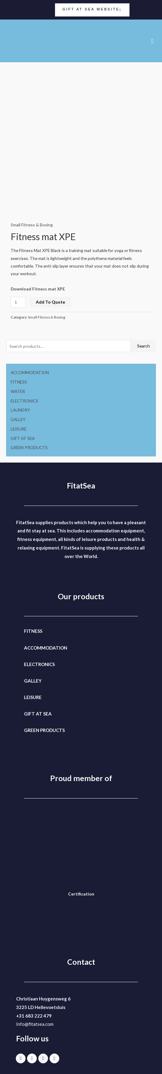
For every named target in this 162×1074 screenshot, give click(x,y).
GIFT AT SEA (23, 438)
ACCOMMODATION (30, 372)
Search (143, 345)
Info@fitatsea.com (34, 1024)
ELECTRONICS (24, 400)
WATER (18, 391)
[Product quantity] (18, 302)
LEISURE (18, 428)
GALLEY (18, 419)
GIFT (29, 713)
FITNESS (19, 381)
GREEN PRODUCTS (29, 447)
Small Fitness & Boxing (32, 224)
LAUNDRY (20, 410)
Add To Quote (50, 302)
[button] (152, 41)
